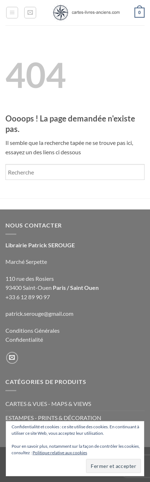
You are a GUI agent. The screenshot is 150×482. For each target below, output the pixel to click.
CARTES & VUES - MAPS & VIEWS (48, 403)
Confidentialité (24, 339)
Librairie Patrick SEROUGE (40, 245)
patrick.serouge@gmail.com (39, 313)
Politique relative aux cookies (60, 452)
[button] (12, 12)
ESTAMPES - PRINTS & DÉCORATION (53, 417)
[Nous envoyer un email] (12, 358)
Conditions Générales (32, 330)
